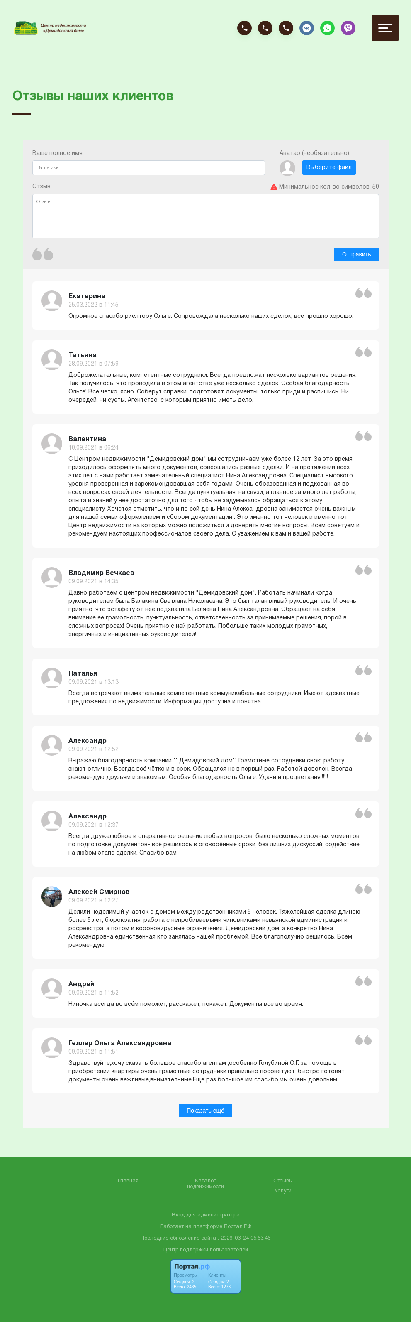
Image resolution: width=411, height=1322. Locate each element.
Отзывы (283, 1181)
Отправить (356, 254)
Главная (128, 1181)
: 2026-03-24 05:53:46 (244, 1238)
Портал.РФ (237, 1226)
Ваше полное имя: (148, 163)
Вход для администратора (206, 1215)
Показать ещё (205, 1110)
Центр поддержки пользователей (205, 1250)
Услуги (283, 1191)
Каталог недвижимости (205, 1184)
